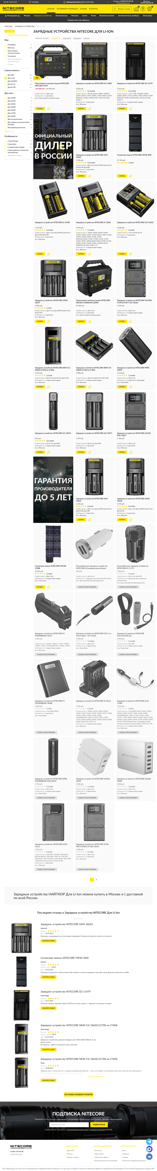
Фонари (27, 16)
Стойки (10, 64)
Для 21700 (11, 113)
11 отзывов (91, 91)
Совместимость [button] (12, 71)
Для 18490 (11, 107)
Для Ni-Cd (11, 84)
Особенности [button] (11, 136)
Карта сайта (99, 1154)
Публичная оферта (101, 1157)
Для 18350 (11, 104)
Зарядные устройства (43, 16)
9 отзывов (49, 230)
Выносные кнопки (107, 16)
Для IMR (11, 75)
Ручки (93, 16)
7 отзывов (131, 375)
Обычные (11, 48)
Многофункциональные (16, 127)
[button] (123, 3)
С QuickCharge (13, 141)
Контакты (93, 9)
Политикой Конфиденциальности (77, 1129)
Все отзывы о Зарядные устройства (79, 1094)
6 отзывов (131, 641)
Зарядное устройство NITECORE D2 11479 (66, 991)
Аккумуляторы (61, 16)
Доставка (70, 1150)
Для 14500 (11, 98)
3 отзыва (49, 573)
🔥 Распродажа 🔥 (12, 16)
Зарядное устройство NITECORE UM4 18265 (67, 924)
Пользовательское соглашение (106, 1161)
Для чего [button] (9, 93)
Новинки (125, 1154)
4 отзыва (131, 230)
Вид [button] (6, 40)
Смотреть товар (48, 941)
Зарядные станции (14, 155)
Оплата (70, 1154)
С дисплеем (12, 144)
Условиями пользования (97, 1129)
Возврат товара (72, 1157)
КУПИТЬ (40, 108)
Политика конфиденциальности (134, 1161)
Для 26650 (11, 116)
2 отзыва (49, 375)
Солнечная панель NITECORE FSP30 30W (65, 958)
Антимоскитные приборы (128, 16)
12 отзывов (50, 440)
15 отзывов (91, 162)
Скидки (125, 1157)
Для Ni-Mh (12, 87)
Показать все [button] (9, 131)
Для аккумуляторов (15, 119)
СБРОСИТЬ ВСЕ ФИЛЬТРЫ (18, 35)
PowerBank (12, 45)
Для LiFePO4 (12, 81)
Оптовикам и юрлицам (67, 9)
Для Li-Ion (11, 78)
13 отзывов (132, 91)
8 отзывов (131, 506)
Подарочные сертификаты (78, 20)
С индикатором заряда (16, 147)
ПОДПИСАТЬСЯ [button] (99, 1124)
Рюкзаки (74, 16)
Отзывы (83, 9)
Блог (124, 1150)
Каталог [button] (51, 9)
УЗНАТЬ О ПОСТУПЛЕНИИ (87, 587)
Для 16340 (11, 101)
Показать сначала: (42, 38)
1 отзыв (131, 162)
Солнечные (12, 56)
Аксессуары (147, 16)
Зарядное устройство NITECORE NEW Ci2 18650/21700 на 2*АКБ (79, 1025)
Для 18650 (11, 110)
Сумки (84, 16)
